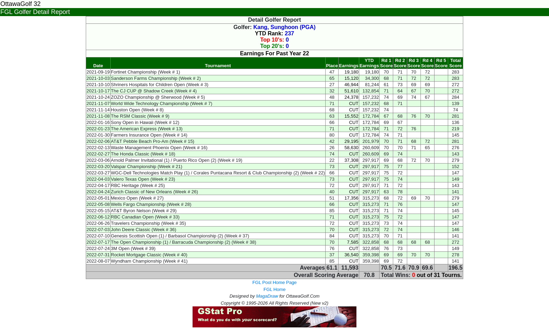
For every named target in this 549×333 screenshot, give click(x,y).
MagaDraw (267, 296)
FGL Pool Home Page (274, 282)
